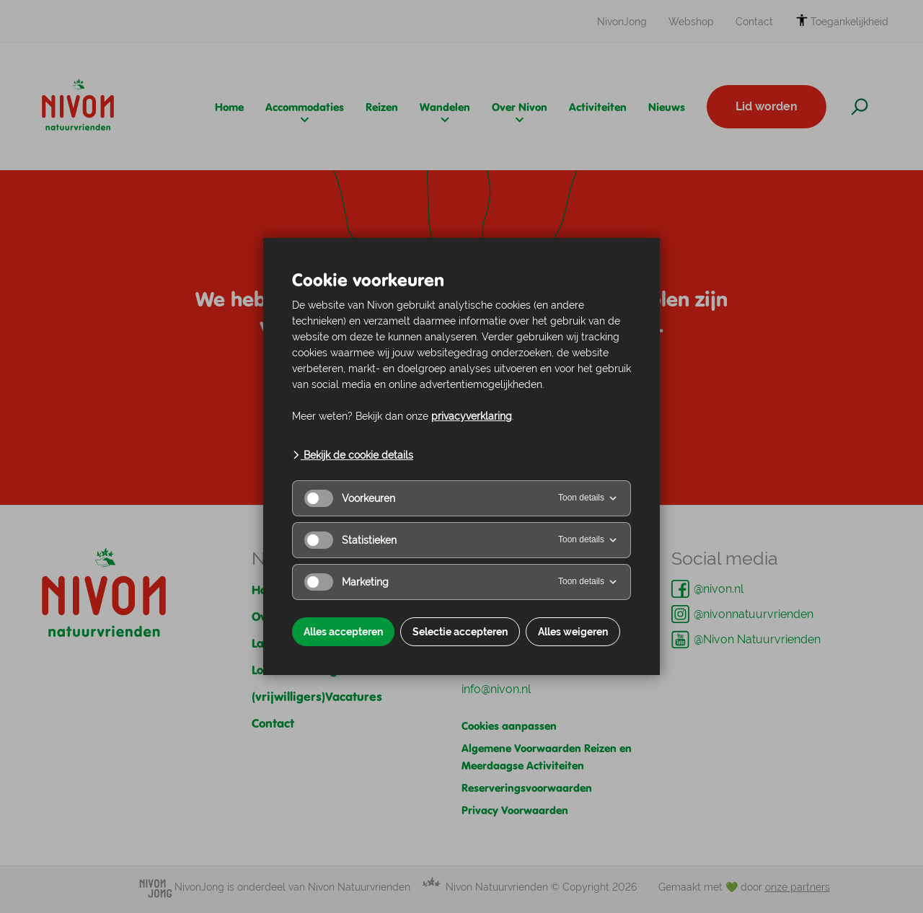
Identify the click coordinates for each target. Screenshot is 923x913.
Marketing (346, 582)
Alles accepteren (343, 632)
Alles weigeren (573, 632)
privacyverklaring (471, 416)
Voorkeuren (349, 498)
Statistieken (350, 540)
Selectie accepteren (460, 632)
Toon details (588, 498)
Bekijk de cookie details (352, 455)
